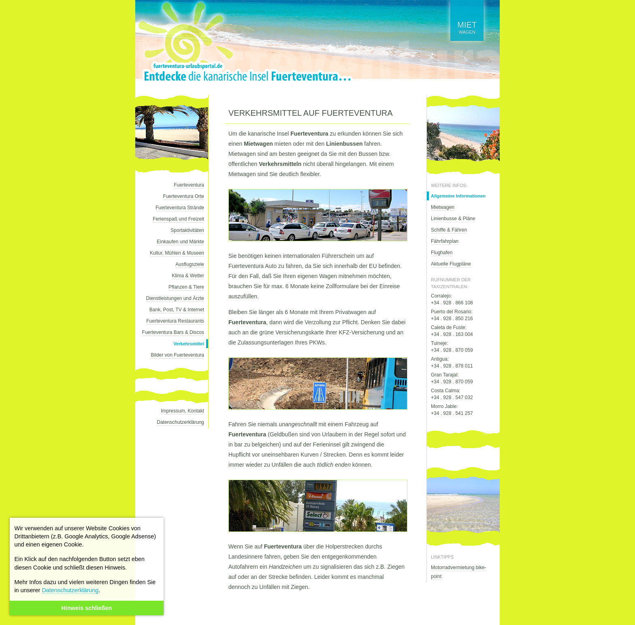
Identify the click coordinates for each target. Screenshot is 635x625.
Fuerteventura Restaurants (175, 321)
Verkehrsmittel (188, 343)
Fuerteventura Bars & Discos (173, 332)
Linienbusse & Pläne (453, 218)
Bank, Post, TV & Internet (176, 309)
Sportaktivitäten (187, 230)
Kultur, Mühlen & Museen (177, 253)
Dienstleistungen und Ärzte (175, 298)
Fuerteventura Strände (180, 207)
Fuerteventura (189, 185)
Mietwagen (442, 207)
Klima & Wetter (188, 275)
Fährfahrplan (444, 241)
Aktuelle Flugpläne (451, 264)
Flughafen (441, 252)
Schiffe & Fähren (449, 230)
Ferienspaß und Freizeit (178, 219)
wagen (467, 27)
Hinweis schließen (87, 608)
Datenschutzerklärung (70, 590)
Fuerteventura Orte (183, 196)
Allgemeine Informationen (458, 195)
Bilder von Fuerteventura (177, 355)
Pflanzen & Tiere (186, 287)
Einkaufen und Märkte (180, 241)
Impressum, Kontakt (182, 411)
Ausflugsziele (189, 264)
